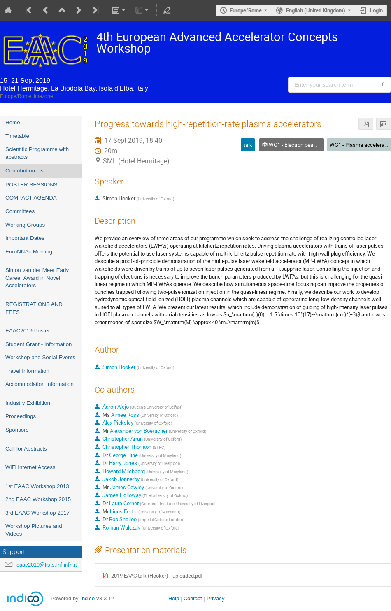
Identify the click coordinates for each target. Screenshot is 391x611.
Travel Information (27, 371)
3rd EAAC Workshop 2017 (37, 513)
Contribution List (25, 170)
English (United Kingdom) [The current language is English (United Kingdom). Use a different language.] (315, 10)
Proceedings (20, 416)
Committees (20, 211)
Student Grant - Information (38, 344)
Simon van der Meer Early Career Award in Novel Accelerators (37, 277)
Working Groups (25, 225)
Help (173, 598)
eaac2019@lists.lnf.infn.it (46, 564)
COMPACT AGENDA (31, 198)
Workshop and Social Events (40, 357)
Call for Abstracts (26, 449)
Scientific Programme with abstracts (37, 153)
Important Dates (24, 238)
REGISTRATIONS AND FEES (34, 308)
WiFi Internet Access (30, 467)
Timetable (17, 136)
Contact (193, 598)
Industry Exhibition (27, 403)
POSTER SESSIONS (31, 184)
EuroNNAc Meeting (28, 252)
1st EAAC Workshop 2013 (37, 486)
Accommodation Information (39, 384)
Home (12, 122)
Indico (87, 598)
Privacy (216, 598)
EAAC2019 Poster (27, 331)
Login (376, 10)
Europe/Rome (246, 10)
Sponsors (16, 430)
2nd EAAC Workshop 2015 (38, 499)
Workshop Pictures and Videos (33, 530)
